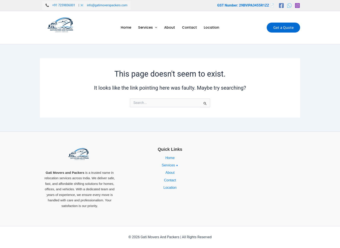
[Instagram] (297, 5)
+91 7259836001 (63, 5)
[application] (155, 27)
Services (147, 27)
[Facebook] (281, 5)
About (169, 27)
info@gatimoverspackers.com (107, 5)
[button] (283, 28)
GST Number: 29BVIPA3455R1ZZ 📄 (245, 5)
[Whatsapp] (289, 5)
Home (126, 27)
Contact (189, 27)
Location (211, 27)
